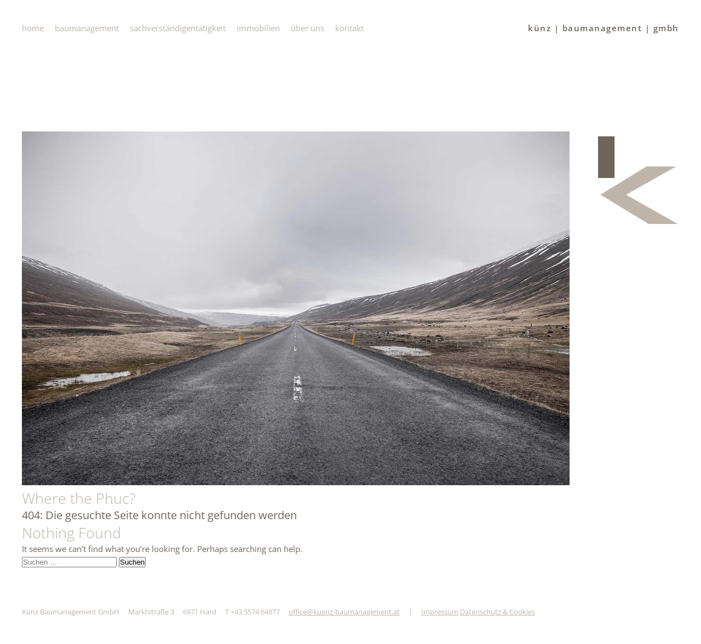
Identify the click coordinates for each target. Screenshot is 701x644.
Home (33, 27)
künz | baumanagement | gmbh (603, 27)
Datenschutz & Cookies (497, 612)
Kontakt (349, 27)
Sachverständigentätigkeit (178, 27)
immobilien (258, 27)
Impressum (439, 612)
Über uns (307, 27)
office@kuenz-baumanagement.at (344, 612)
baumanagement (87, 27)
